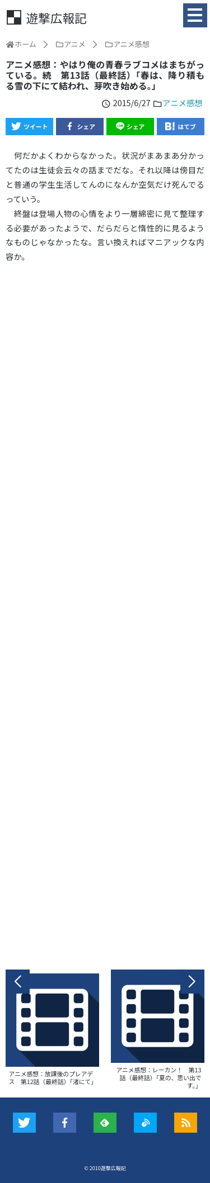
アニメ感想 (182, 102)
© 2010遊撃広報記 (105, 1168)
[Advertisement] (105, 616)
